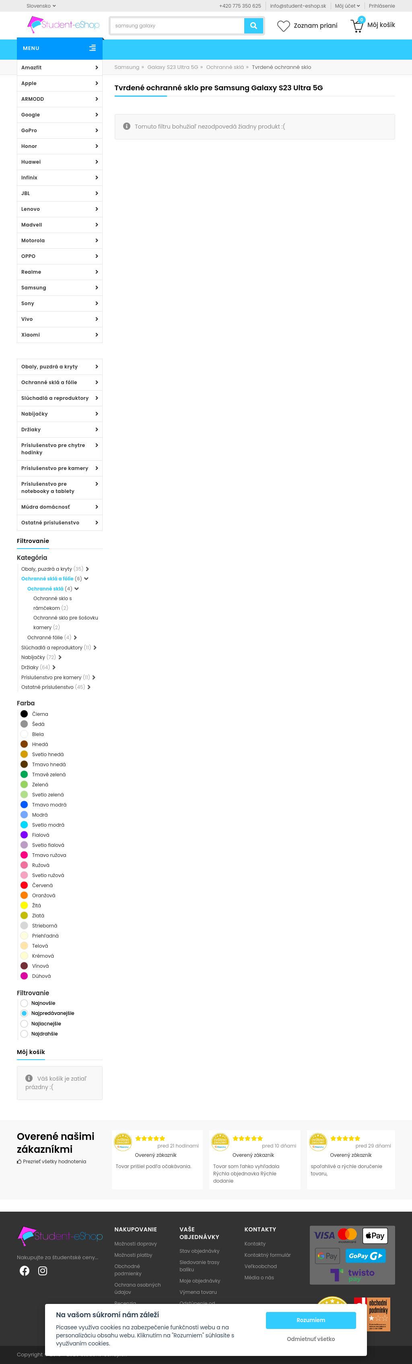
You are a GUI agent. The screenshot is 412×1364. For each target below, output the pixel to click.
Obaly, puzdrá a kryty (49, 366)
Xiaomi (30, 334)
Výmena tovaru (198, 1292)
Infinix (29, 177)
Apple (29, 83)
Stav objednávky (199, 1251)
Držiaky (31, 429)
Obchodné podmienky (128, 1270)
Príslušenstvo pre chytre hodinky (53, 449)
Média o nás (259, 1277)
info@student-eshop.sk (298, 5)
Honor (29, 146)
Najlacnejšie (46, 1023)
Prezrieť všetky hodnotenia (51, 1161)
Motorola (33, 240)
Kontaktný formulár (268, 1255)
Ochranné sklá (225, 67)
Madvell (31, 224)
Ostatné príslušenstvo (50, 522)
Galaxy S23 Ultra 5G (172, 67)
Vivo (27, 319)
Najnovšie (43, 1003)
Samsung (33, 287)
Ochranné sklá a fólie (49, 382)
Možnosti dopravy (136, 1243)
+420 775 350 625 (240, 5)
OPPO (28, 256)
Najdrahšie (44, 1033)
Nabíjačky (34, 413)
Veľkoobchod (261, 1266)
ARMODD (32, 99)
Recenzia (125, 1303)
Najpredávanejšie (52, 1013)
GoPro (29, 130)
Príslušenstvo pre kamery (55, 468)
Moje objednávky (199, 1280)
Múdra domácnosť (45, 506)
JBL (25, 193)
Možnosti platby (133, 1255)
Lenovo (30, 209)
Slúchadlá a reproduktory (55, 398)
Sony (27, 303)
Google (30, 114)
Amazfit (31, 67)
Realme (31, 271)
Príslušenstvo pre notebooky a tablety (47, 487)
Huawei (31, 161)
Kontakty (255, 1243)
